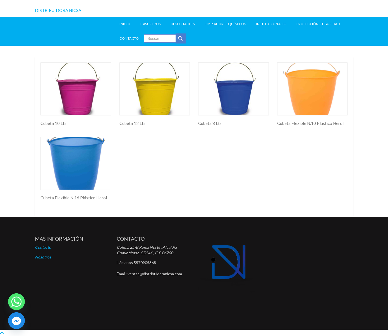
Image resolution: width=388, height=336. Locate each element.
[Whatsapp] (16, 301)
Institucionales (271, 24)
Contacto (129, 38)
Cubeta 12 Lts (132, 123)
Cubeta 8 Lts (210, 123)
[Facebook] (16, 320)
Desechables (183, 24)
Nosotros (43, 257)
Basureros (150, 24)
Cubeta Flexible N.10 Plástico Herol (310, 123)
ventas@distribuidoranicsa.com (155, 273)
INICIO (124, 24)
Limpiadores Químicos (225, 24)
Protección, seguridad (318, 24)
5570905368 (145, 262)
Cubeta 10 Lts (53, 123)
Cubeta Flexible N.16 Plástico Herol (73, 197)
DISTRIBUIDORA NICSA (58, 10)
